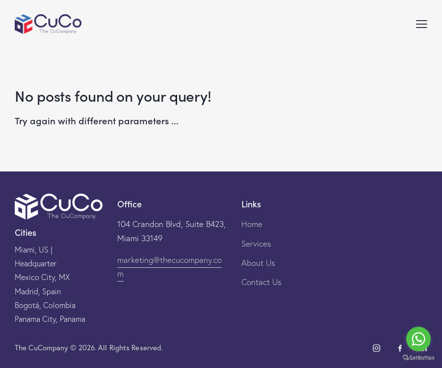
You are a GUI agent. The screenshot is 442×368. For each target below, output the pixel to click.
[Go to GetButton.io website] (418, 358)
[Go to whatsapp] (418, 339)
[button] (421, 23)
